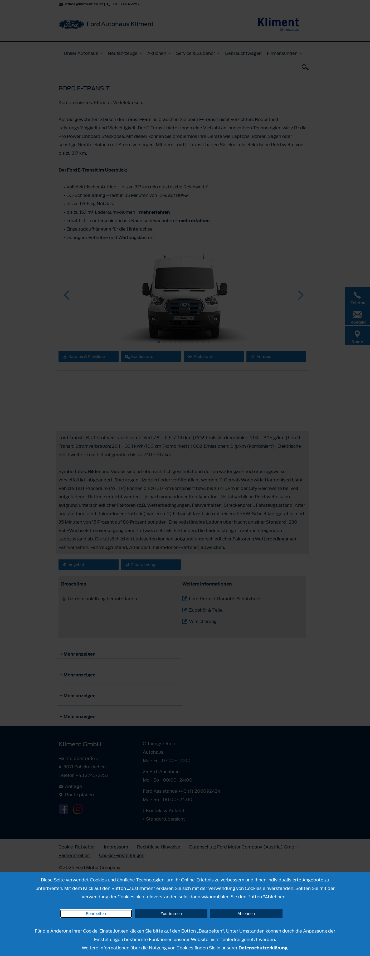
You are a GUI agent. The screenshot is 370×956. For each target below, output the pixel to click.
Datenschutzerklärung (263, 948)
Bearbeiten (96, 913)
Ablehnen (246, 913)
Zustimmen (171, 913)
